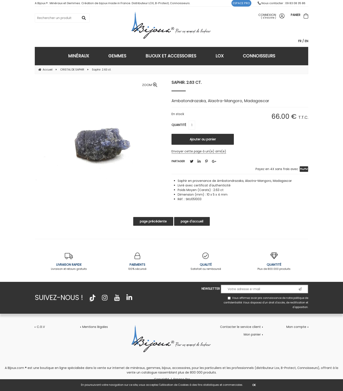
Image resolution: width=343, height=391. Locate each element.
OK (254, 385)
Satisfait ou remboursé (205, 262)
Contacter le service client (240, 327)
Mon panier (252, 334)
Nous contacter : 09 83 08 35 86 (281, 3)
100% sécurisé (137, 262)
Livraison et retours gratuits (69, 262)
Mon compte (296, 327)
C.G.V (41, 327)
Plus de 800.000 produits (274, 262)
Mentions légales (95, 327)
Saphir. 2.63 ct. (186, 82)
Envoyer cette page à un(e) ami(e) (199, 151)
